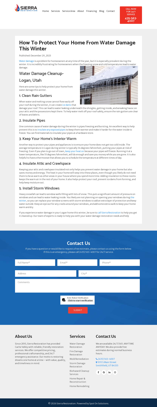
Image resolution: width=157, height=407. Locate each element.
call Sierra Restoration (109, 212)
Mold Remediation (79, 357)
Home (45, 11)
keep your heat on (74, 151)
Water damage (26, 61)
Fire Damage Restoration (76, 351)
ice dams (66, 105)
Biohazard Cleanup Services (79, 371)
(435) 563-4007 (105, 357)
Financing (91, 11)
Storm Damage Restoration (77, 363)
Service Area (68, 11)
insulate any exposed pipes (52, 129)
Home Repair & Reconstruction (78, 379)
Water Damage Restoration (77, 344)
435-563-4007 (131, 16)
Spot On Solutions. (99, 402)
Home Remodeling (79, 384)
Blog (101, 11)
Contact (110, 11)
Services (55, 11)
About (80, 11)
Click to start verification (80, 300)
